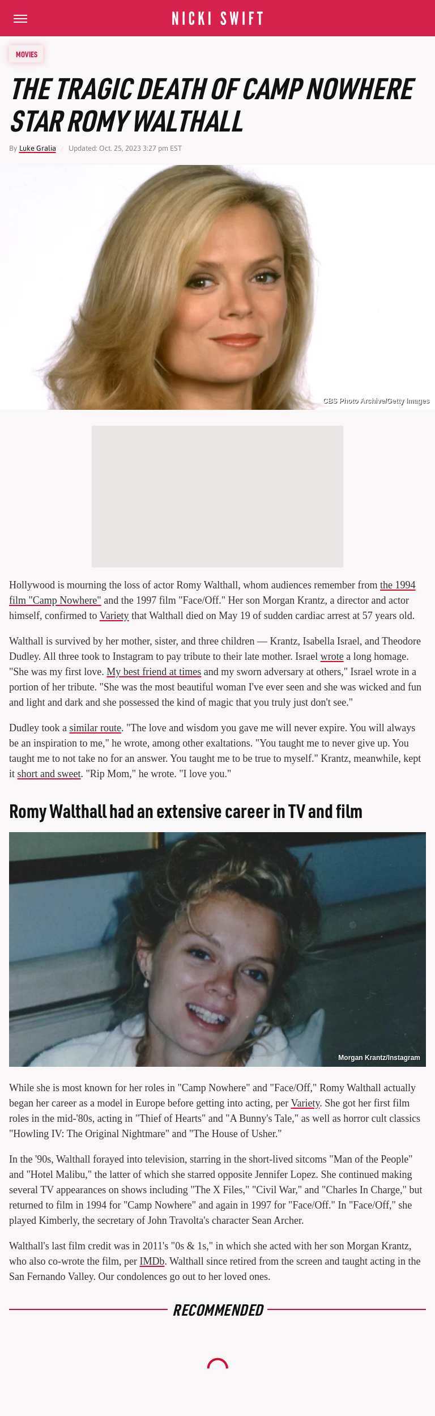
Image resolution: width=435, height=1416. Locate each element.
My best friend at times (153, 671)
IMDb (151, 1261)
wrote (332, 656)
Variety (114, 615)
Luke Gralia (37, 148)
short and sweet (49, 773)
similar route (95, 728)
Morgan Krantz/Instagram (379, 1057)
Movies (26, 54)
